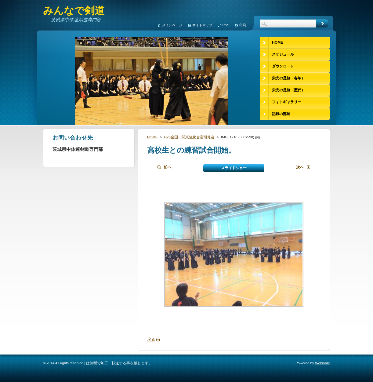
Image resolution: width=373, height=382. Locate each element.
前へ (168, 167)
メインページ (172, 25)
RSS (226, 25)
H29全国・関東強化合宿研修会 (189, 137)
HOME (152, 137)
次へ (300, 167)
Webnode (322, 363)
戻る (151, 339)
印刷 (242, 25)
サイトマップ (202, 25)
